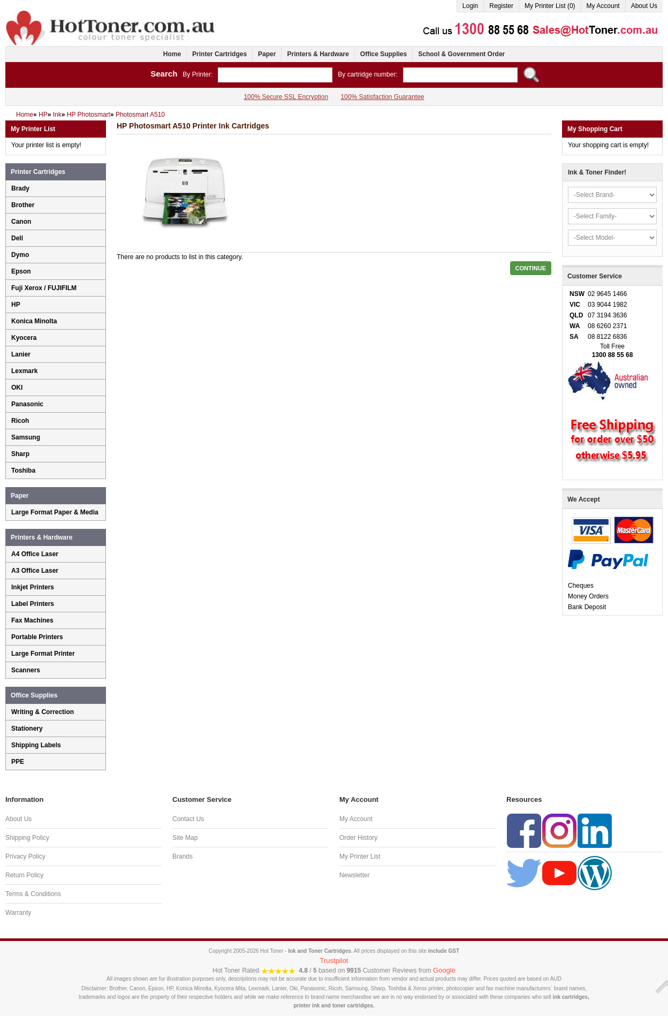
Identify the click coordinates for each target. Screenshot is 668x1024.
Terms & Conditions (33, 894)
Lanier (21, 354)
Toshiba (23, 470)
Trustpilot (334, 961)
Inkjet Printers (32, 587)
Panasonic (27, 404)
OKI (16, 387)
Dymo (20, 255)
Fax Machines (32, 620)
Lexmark (24, 371)
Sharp (20, 454)
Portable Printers (37, 637)
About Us (644, 6)
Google (444, 970)
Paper (267, 54)
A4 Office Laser (34, 554)
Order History (358, 837)
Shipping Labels (36, 745)
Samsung (25, 437)
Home (172, 54)
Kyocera (23, 338)
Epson (21, 271)
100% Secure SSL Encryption (286, 97)
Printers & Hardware (317, 54)
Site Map (185, 837)
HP (15, 304)
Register (501, 6)
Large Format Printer (43, 653)
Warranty (18, 912)
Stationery (27, 728)
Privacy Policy (25, 856)
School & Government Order (461, 54)
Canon (21, 221)
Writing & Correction (42, 712)
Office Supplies (383, 54)
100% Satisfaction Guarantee (382, 97)
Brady (20, 188)
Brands (182, 856)
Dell (17, 238)
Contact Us (188, 819)
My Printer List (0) (550, 6)
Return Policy (24, 875)
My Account (603, 6)
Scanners (25, 670)
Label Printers (32, 604)
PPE (17, 761)
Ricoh (20, 420)
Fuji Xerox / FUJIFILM (44, 288)
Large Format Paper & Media (54, 512)
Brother (22, 205)
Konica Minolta (34, 321)
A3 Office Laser (34, 570)
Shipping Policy (27, 837)
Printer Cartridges (219, 54)
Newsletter (354, 875)
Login (470, 6)
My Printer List (360, 856)
